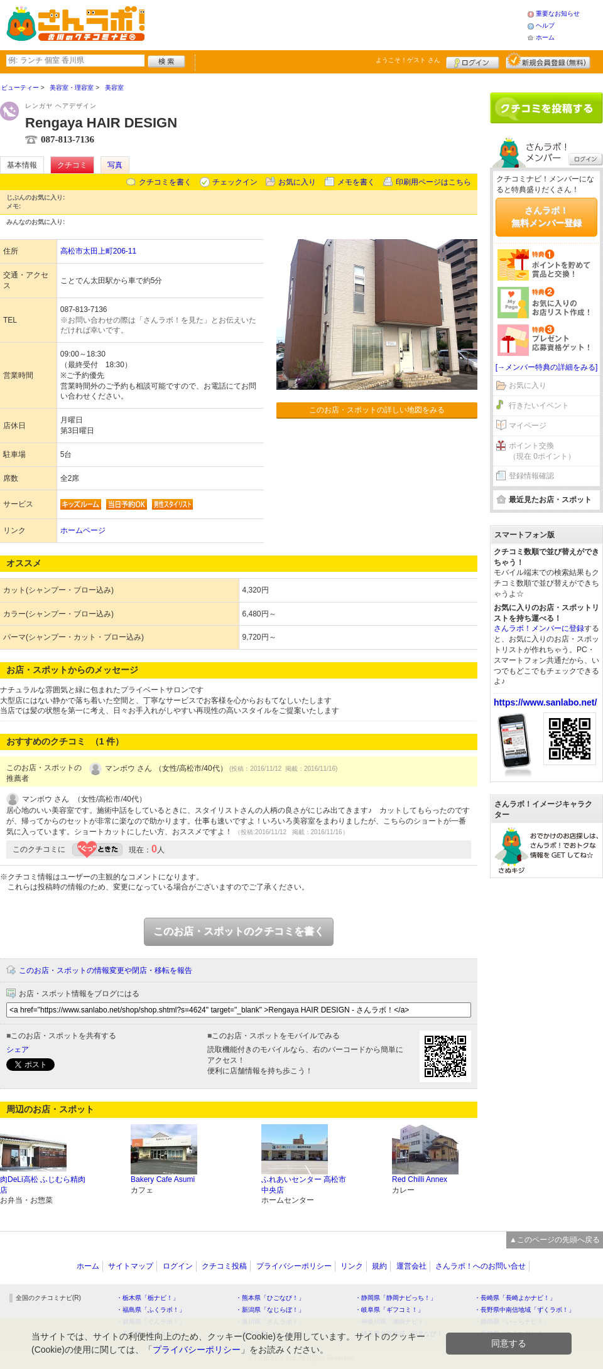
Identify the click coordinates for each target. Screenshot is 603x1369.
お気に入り (297, 182)
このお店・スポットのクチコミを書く (238, 931)
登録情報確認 (531, 475)
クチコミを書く (165, 182)
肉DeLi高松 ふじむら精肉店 (42, 1185)
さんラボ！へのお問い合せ (480, 1266)
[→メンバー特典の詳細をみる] (547, 367)
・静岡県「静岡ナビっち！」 (396, 1297)
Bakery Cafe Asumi (163, 1179)
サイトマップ (130, 1266)
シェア (17, 1049)
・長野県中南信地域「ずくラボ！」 (524, 1309)
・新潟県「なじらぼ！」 (270, 1309)
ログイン (472, 61)
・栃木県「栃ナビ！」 (147, 1297)
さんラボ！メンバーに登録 (539, 628)
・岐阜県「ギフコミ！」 (389, 1309)
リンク (351, 1266)
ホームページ (83, 530)
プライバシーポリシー (294, 1266)
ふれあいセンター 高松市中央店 (303, 1185)
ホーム (545, 37)
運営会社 (411, 1266)
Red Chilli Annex (419, 1179)
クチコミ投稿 (224, 1266)
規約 (379, 1266)
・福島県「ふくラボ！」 (150, 1309)
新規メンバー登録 (548, 61)
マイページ (527, 425)
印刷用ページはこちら (433, 182)
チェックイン (235, 182)
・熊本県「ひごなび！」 (270, 1297)
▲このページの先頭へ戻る (554, 1239)
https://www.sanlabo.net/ (545, 702)
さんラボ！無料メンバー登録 (546, 216)
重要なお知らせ (558, 13)
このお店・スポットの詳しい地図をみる (377, 409)
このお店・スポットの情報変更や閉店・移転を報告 (105, 970)
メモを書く (356, 182)
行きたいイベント (539, 405)
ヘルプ (545, 25)
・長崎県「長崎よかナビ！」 (515, 1297)
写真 (114, 165)
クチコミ (72, 165)
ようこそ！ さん (408, 59)
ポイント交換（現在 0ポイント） (542, 451)
